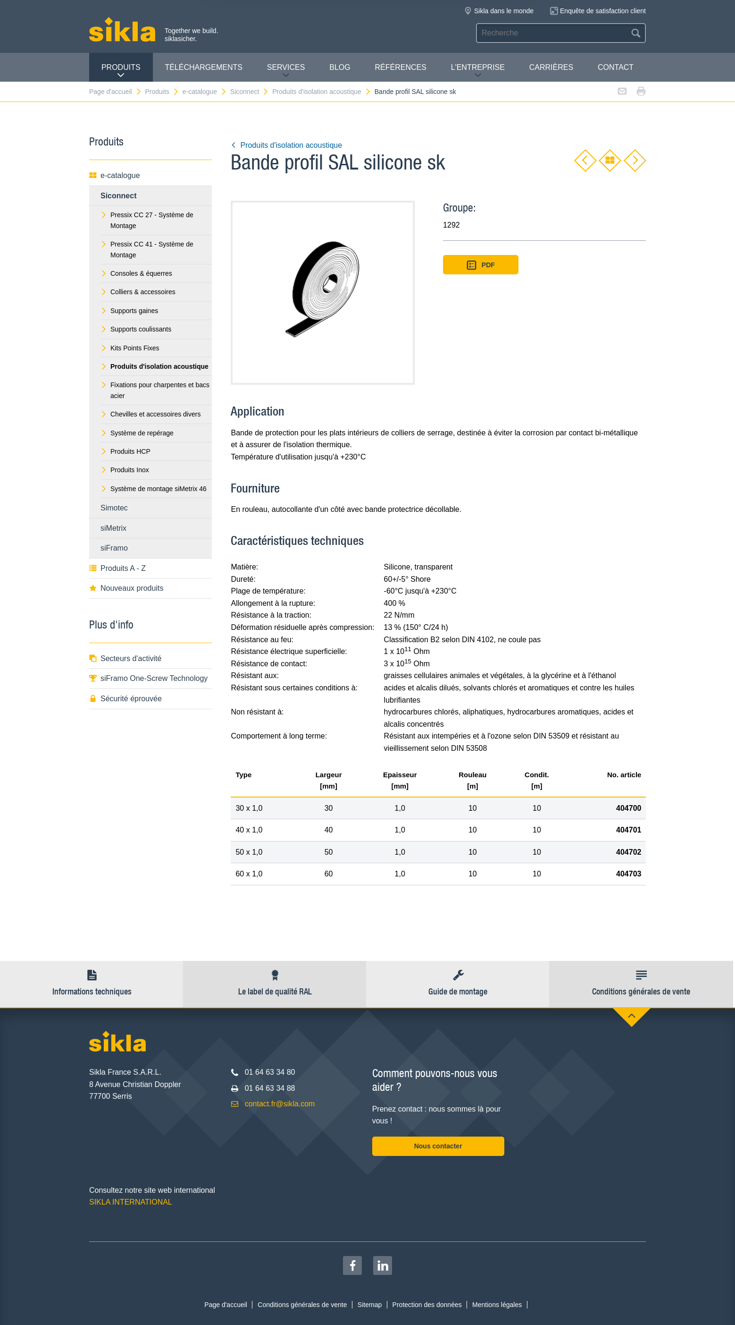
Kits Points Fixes (129, 348)
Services (286, 71)
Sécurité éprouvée (125, 699)
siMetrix (113, 528)
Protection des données (427, 1304)
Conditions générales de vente (302, 1304)
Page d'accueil (115, 91)
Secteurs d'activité (125, 658)
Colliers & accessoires (137, 292)
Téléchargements (203, 67)
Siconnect (249, 91)
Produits (121, 71)
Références (400, 67)
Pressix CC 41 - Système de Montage (146, 249)
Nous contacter (438, 1146)
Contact (616, 67)
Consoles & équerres (136, 273)
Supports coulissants (135, 329)
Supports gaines (129, 310)
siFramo (114, 548)
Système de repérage (137, 433)
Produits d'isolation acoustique (321, 91)
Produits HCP (125, 451)
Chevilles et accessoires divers (150, 414)
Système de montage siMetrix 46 (153, 489)
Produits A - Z (117, 568)
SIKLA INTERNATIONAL (130, 1202)
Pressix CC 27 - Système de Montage (146, 220)
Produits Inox (124, 470)
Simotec (114, 508)
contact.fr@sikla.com (280, 1104)
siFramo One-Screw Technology (148, 678)
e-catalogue (205, 91)
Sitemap (370, 1304)
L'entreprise (478, 71)
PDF (481, 265)
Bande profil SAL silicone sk (415, 91)
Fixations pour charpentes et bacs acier (154, 390)
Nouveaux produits (126, 588)
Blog (339, 67)
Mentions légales (497, 1304)
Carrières (551, 67)
